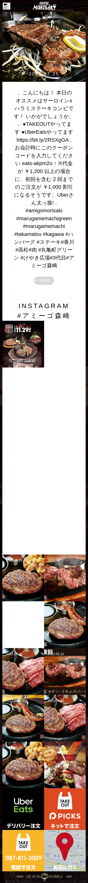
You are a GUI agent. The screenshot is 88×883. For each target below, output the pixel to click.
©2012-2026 (44, 876)
